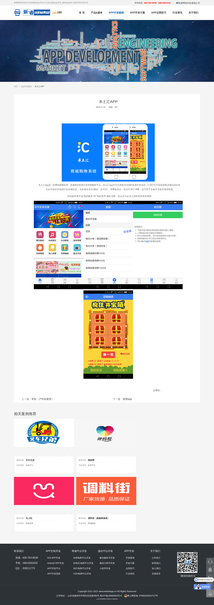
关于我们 (193, 12)
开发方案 (130, 563)
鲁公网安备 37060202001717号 (141, 595)
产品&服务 (97, 12)
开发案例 (130, 558)
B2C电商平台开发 (82, 568)
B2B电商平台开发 (81, 558)
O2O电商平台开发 (82, 573)
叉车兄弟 (30, 460)
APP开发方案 (137, 12)
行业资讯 (177, 12)
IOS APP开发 (53, 558)
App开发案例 (26, 86)
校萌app (127, 399)
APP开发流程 (53, 573)
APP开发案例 (116, 12)
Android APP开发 (55, 563)
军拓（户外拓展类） (42, 399)
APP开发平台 (53, 568)
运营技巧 (130, 568)
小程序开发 (105, 568)
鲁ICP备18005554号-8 (111, 595)
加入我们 (156, 568)
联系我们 (156, 563)
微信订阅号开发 (107, 563)
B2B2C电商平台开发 (83, 563)
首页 (16, 86)
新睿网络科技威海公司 (189, 3)
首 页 (82, 12)
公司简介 (156, 558)
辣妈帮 (91, 460)
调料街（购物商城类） (99, 518)
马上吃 (29, 518)
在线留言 (156, 573)
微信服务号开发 (107, 558)
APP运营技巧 (158, 12)
